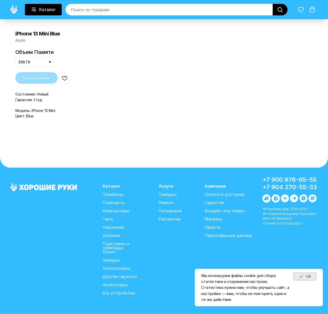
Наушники (113, 227)
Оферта (212, 227)
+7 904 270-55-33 (289, 187)
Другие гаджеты (120, 276)
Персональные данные (228, 235)
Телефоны (113, 194)
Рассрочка (169, 219)
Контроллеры (116, 268)
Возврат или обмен (225, 210)
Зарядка (111, 260)
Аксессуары (115, 284)
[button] (301, 9)
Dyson (109, 251)
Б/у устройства (119, 293)
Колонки (111, 235)
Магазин (213, 219)
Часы (108, 219)
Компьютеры (116, 210)
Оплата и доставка (224, 194)
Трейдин (168, 194)
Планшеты (114, 202)
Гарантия (214, 202)
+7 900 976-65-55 (289, 179)
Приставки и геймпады (116, 245)
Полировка (170, 210)
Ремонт (166, 202)
